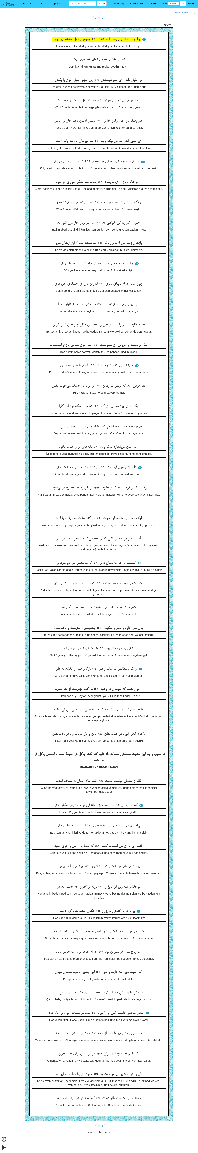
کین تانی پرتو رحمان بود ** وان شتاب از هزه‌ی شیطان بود (99, 648)
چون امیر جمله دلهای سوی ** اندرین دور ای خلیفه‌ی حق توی (99, 284)
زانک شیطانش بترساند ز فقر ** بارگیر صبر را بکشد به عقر (97, 669)
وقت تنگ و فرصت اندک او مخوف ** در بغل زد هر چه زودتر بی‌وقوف (99, 488)
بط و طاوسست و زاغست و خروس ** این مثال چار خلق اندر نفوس (99, 325)
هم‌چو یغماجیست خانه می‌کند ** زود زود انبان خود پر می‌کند (99, 426)
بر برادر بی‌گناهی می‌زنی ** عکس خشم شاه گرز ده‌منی (97, 911)
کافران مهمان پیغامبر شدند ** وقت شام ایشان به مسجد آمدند (99, 781)
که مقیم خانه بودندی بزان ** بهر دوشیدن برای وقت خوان (99, 1054)
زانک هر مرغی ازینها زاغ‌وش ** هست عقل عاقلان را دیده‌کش (99, 100)
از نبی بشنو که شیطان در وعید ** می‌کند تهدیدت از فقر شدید (99, 689)
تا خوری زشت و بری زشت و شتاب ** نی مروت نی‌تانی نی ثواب (99, 709)
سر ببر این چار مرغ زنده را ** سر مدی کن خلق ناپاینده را (99, 304)
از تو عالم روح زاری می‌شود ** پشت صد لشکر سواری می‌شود (99, 182)
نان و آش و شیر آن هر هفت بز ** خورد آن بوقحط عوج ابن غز (99, 1074)
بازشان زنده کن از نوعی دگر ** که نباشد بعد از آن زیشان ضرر (99, 243)
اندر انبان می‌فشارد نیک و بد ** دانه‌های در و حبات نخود (99, 447)
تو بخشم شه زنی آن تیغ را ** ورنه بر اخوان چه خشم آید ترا (99, 887)
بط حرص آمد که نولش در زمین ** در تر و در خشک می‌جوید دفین (99, 386)
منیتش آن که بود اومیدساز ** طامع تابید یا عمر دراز (96, 365)
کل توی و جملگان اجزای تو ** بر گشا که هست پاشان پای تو (96, 161)
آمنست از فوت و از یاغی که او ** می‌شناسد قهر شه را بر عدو (99, 539)
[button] (27, 3)
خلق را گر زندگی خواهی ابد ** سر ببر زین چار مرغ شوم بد (99, 223)
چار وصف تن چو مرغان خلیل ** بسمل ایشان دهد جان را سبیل (99, 121)
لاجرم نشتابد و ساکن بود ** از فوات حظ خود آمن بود (99, 607)
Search (102, 3)
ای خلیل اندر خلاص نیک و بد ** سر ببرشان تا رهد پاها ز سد (99, 141)
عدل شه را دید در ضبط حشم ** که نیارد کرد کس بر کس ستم (99, 583)
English (177, 13)
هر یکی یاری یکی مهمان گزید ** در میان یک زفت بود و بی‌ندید (99, 993)
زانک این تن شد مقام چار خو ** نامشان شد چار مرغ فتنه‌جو (99, 202)
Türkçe (185, 13)
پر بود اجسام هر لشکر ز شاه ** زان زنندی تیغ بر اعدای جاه (99, 866)
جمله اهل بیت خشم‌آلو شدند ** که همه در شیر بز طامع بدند (99, 1098)
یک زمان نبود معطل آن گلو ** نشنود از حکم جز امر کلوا (99, 406)
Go (183, 3)
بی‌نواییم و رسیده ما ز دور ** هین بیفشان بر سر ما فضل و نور (99, 825)
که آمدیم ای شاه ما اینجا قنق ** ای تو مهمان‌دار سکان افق (97, 805)
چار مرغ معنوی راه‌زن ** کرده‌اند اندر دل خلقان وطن (96, 263)
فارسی (193, 13)
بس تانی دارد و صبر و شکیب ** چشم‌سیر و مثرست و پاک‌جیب (99, 628)
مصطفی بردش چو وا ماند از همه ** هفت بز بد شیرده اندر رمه (99, 1033)
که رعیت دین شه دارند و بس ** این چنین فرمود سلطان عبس (99, 972)
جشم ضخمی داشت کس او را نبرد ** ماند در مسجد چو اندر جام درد (97, 1013)
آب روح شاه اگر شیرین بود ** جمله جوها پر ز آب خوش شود (99, 952)
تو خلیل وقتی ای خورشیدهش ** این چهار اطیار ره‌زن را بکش (99, 80)
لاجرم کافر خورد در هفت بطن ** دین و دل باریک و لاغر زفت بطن (99, 734)
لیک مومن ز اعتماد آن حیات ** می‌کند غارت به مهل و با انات (99, 518)
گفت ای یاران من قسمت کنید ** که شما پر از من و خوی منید (99, 846)
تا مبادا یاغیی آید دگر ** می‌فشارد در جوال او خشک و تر (96, 467)
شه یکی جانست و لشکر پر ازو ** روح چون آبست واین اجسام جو (99, 931)
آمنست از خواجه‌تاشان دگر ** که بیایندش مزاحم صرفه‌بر (97, 563)
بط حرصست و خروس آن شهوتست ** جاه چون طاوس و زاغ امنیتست (99, 345)
